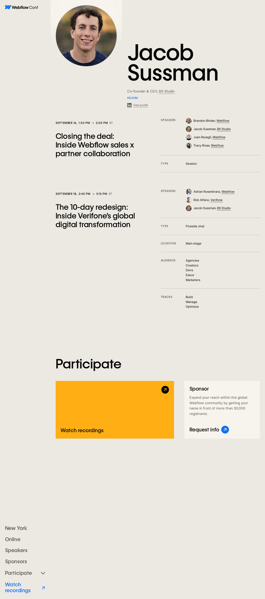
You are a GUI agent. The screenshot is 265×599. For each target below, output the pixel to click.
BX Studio (167, 91)
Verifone (216, 200)
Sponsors (16, 561)
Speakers (16, 550)
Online (12, 539)
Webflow (222, 121)
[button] (25, 573)
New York (16, 528)
